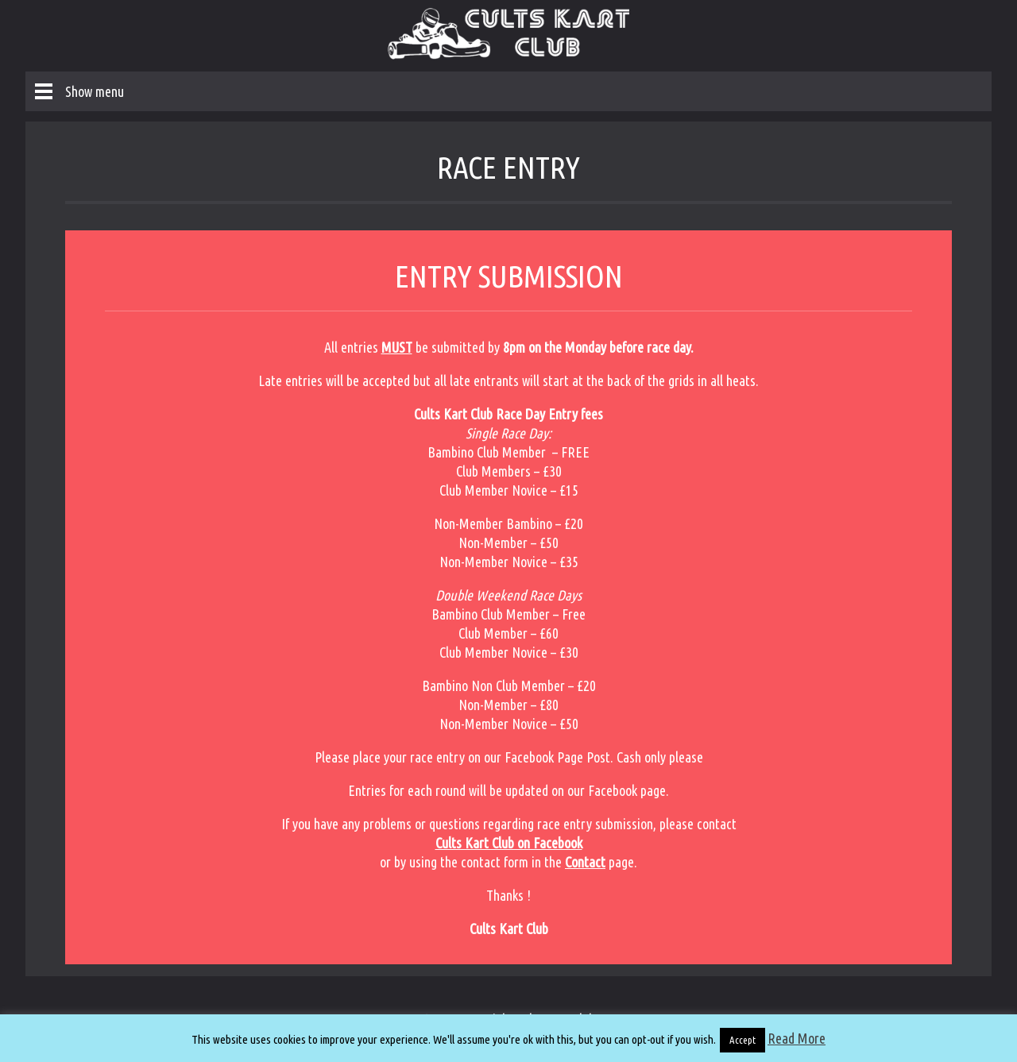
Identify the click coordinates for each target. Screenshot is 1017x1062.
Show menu (94, 91)
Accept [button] (742, 1039)
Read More (797, 1038)
